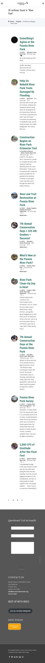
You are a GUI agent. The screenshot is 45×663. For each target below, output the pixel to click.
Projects (18, 21)
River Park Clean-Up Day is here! (27, 283)
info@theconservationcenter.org (18, 591)
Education (30, 52)
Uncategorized (27, 406)
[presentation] (25, 559)
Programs (33, 208)
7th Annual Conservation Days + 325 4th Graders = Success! (28, 231)
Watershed (23, 211)
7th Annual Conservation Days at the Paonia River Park (27, 344)
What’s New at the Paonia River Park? (28, 259)
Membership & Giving (14, 626)
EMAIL (13, 532)
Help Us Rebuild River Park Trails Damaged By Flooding (27, 88)
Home (12, 21)
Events (22, 243)
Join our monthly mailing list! (20, 611)
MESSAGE (14, 540)
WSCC (23, 52)
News (34, 52)
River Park (23, 54)
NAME (13, 525)
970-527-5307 (12, 594)
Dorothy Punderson (27, 151)
